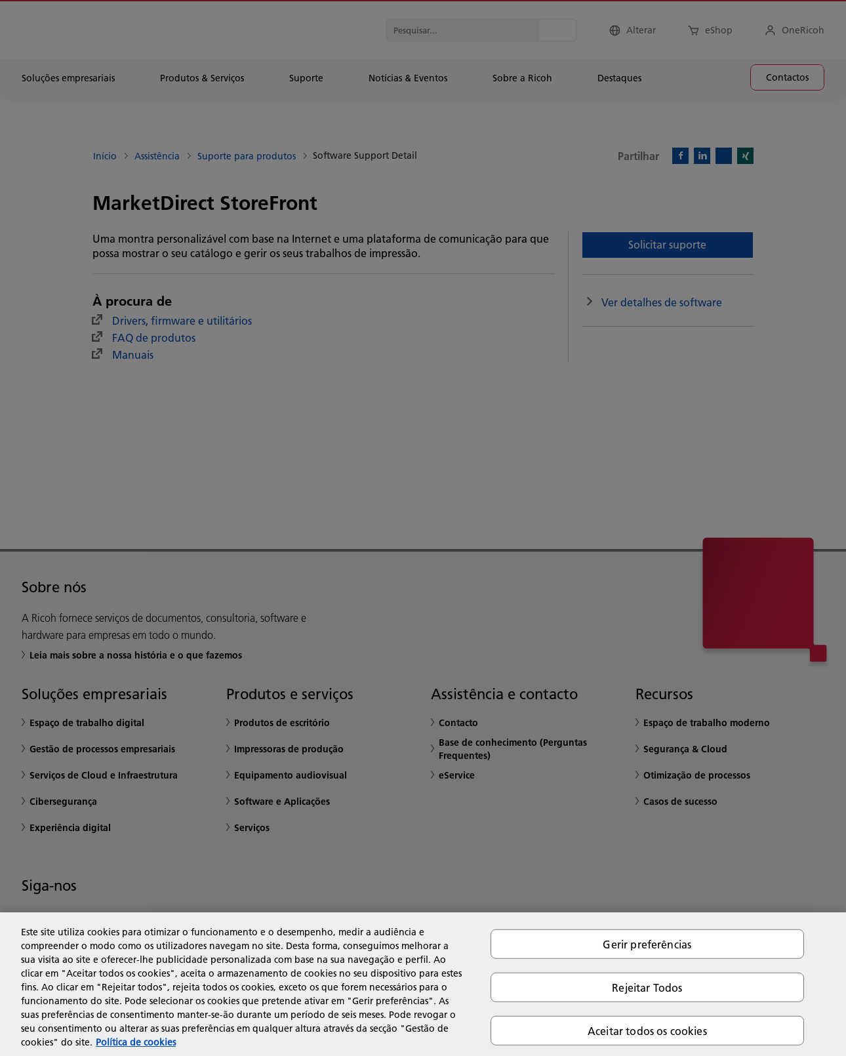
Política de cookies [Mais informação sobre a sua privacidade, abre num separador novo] (136, 1042)
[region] (423, 984)
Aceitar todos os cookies (647, 1031)
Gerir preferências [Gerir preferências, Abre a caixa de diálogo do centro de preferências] (647, 943)
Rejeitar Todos (647, 987)
